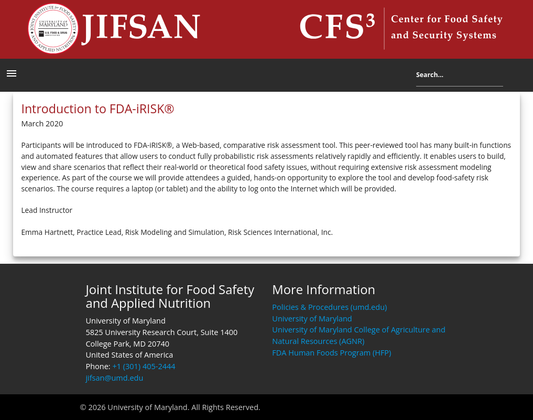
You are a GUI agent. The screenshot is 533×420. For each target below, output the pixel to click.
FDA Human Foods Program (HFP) (331, 353)
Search (511, 77)
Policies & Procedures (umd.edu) (329, 307)
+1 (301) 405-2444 (143, 366)
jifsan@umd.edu (114, 378)
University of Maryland (312, 319)
